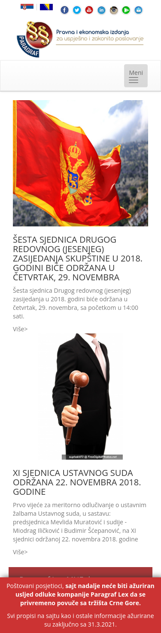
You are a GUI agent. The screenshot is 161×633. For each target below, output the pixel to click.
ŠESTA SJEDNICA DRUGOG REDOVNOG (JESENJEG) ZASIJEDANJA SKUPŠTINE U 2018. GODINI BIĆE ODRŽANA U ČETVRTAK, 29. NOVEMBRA (78, 258)
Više (18, 329)
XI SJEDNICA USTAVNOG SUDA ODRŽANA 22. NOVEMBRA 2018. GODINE (77, 482)
